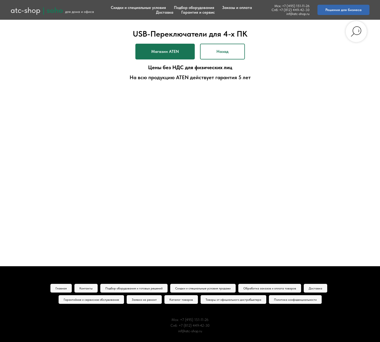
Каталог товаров (181, 299)
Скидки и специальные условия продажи (203, 288)
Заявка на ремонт (144, 299)
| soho (52, 10)
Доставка (164, 12)
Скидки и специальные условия (138, 7)
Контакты (86, 288)
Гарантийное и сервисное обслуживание (91, 299)
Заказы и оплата (237, 7)
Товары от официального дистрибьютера (233, 299)
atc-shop (25, 10)
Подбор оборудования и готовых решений (134, 288)
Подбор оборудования (194, 7)
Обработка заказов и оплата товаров (269, 288)
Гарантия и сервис (198, 12)
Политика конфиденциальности (295, 299)
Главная (61, 288)
